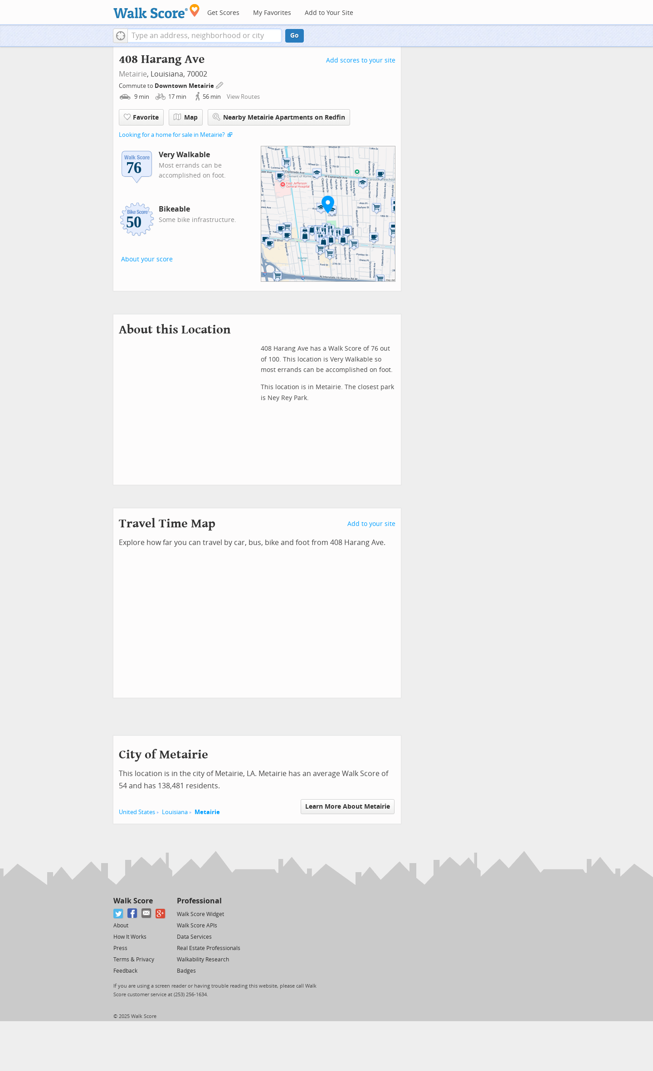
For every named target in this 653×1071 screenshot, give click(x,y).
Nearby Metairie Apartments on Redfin (279, 117)
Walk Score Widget (200, 914)
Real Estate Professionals (208, 948)
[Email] (146, 913)
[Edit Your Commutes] (219, 84)
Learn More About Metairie (347, 806)
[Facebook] (132, 913)
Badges (186, 971)
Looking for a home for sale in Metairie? (172, 134)
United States (137, 812)
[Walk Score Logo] (156, 11)
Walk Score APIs (197, 925)
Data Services (194, 937)
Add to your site (371, 524)
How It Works (129, 937)
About (120, 925)
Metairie (133, 74)
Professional (199, 901)
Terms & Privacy (133, 959)
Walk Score (133, 901)
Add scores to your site (360, 60)
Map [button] (186, 117)
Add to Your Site (329, 13)
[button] (120, 36)
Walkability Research (203, 959)
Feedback (125, 971)
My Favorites (272, 13)
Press (120, 948)
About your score (147, 259)
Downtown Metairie (185, 85)
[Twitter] (118, 913)
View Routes (243, 96)
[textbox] (204, 36)
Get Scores (223, 13)
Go (294, 35)
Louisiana (175, 812)
